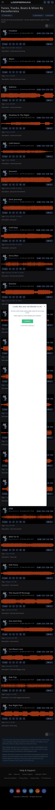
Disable (27, 321)
